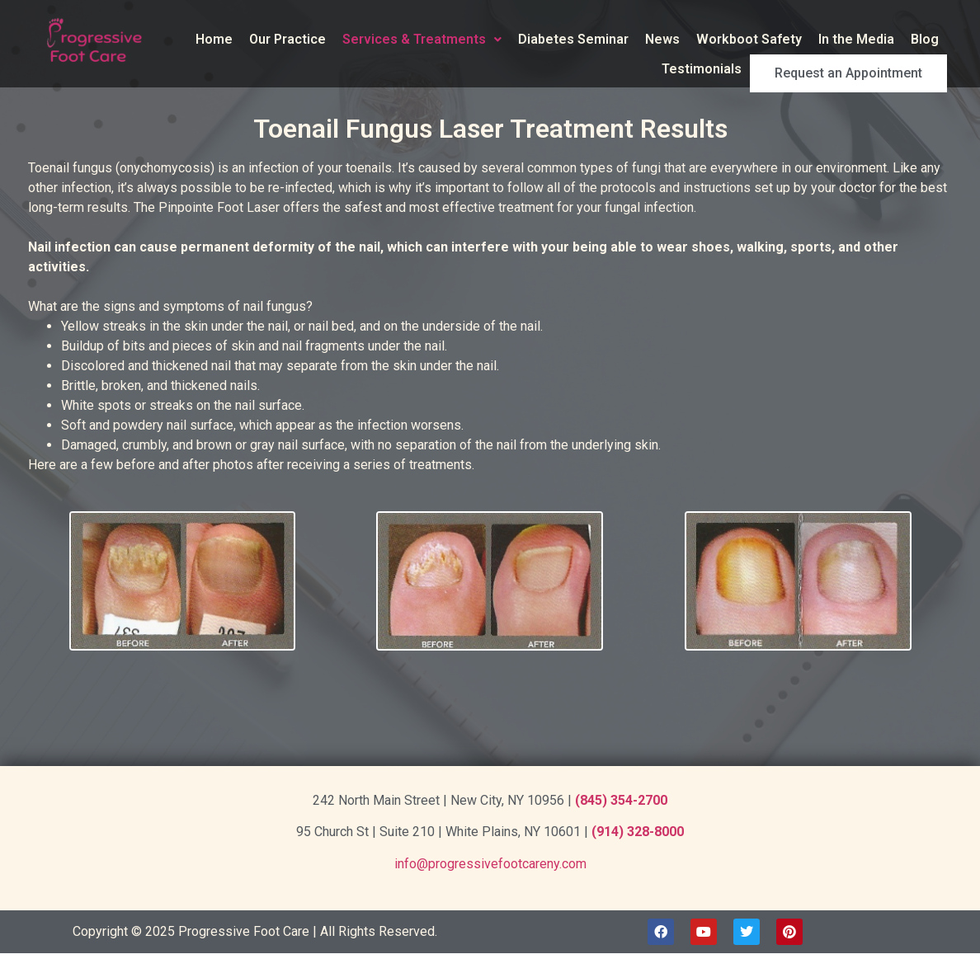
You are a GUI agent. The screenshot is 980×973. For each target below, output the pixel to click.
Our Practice (287, 39)
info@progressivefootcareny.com (490, 864)
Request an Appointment (866, 69)
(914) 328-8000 (637, 831)
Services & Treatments (422, 39)
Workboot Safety (749, 39)
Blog (925, 39)
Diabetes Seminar (573, 39)
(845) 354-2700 (621, 800)
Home (214, 39)
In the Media (856, 39)
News (662, 39)
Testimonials (737, 69)
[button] (422, 39)
